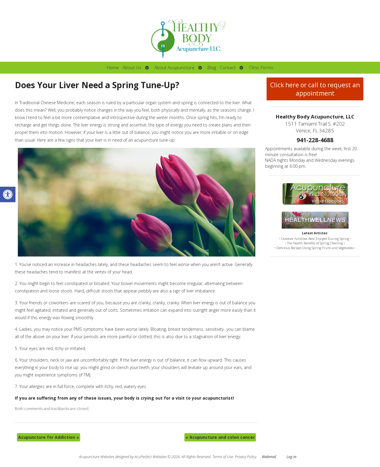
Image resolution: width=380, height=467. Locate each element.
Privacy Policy (245, 456)
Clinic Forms (261, 67)
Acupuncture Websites (96, 456)
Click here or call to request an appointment (315, 89)
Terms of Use (222, 456)
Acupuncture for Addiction (48, 437)
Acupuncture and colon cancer (220, 437)
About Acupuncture (174, 67)
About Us (132, 67)
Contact (228, 67)
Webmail (269, 456)
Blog (212, 67)
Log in (291, 456)
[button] (7, 194)
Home (113, 67)
